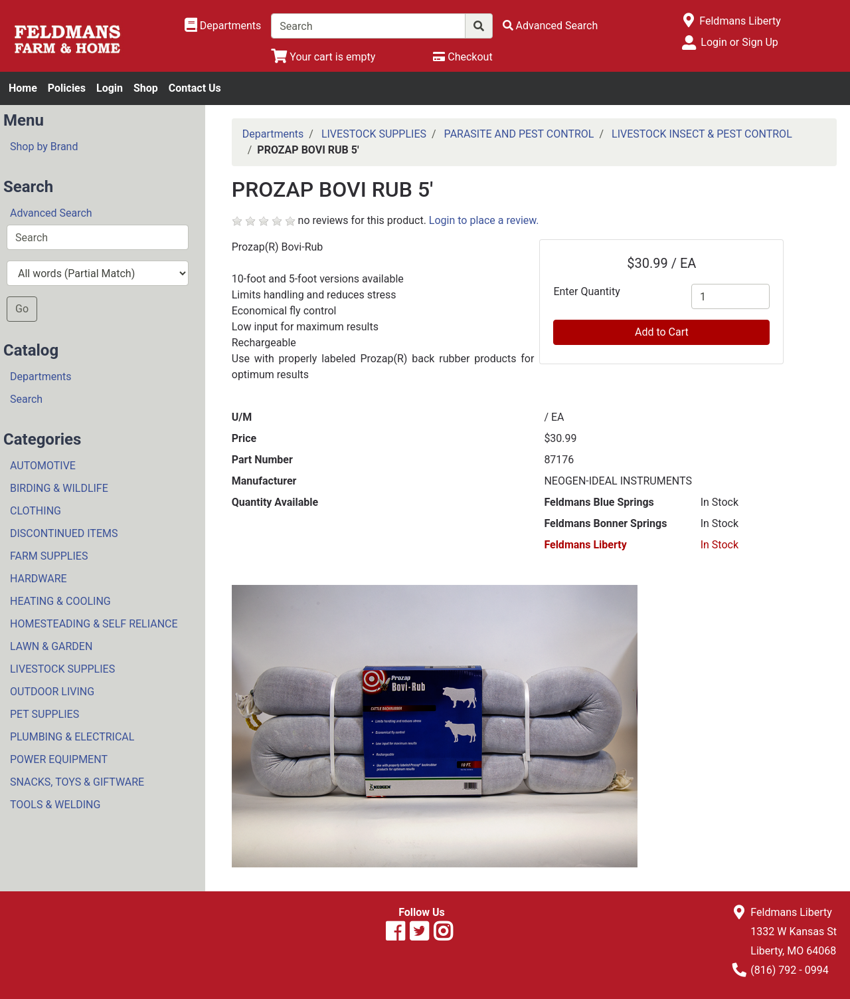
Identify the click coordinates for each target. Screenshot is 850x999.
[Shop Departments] (223, 26)
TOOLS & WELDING (55, 804)
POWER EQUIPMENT (59, 759)
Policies (67, 88)
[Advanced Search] (550, 25)
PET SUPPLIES (44, 714)
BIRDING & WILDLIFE (59, 488)
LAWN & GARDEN (51, 646)
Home (23, 88)
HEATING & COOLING (60, 601)
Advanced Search (51, 213)
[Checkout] (462, 57)
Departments (41, 376)
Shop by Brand (44, 146)
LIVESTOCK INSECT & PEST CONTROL (702, 134)
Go (22, 308)
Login (109, 88)
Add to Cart (662, 332)
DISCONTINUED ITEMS (64, 533)
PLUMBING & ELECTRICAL (72, 736)
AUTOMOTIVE (43, 465)
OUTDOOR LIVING (52, 691)
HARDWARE (38, 578)
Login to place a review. (484, 220)
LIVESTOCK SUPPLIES (62, 669)
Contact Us (195, 88)
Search (26, 399)
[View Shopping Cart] (323, 57)
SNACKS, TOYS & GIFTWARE (77, 782)
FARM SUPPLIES (49, 556)
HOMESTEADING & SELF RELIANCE (94, 623)
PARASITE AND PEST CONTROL (519, 134)
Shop (145, 88)
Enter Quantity (586, 291)
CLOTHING (35, 510)
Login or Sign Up (739, 42)
